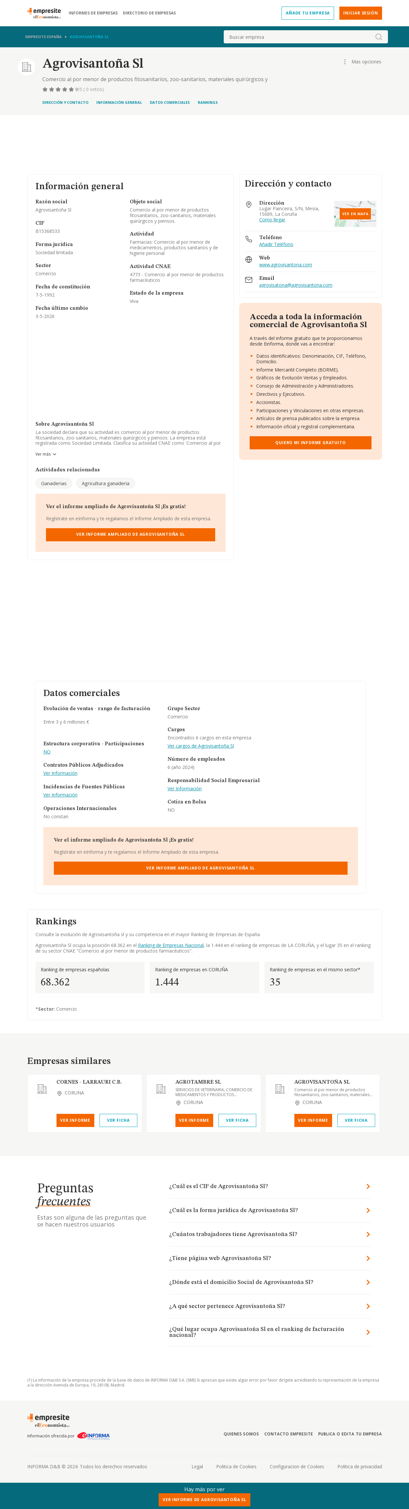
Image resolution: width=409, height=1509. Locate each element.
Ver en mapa (355, 214)
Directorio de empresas (149, 13)
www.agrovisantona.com (285, 265)
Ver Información (60, 773)
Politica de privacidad (359, 1466)
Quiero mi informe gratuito (310, 442)
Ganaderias (54, 483)
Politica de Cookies (236, 1466)
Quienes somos (241, 1434)
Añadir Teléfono (276, 244)
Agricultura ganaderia (105, 483)
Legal (197, 1466)
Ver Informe (75, 1120)
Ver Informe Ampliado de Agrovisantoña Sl (130, 534)
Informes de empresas (93, 13)
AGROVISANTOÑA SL (322, 1082)
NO (47, 752)
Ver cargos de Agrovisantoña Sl (201, 746)
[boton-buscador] (379, 36)
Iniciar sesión (360, 13)
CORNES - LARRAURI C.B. (89, 1082)
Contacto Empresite (288, 1434)
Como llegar (272, 220)
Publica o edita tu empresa (350, 1434)
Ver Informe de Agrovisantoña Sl (204, 1499)
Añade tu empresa (308, 13)
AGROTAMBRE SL (198, 1082)
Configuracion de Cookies (297, 1466)
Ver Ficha (118, 1120)
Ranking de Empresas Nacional (171, 945)
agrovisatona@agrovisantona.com (295, 285)
